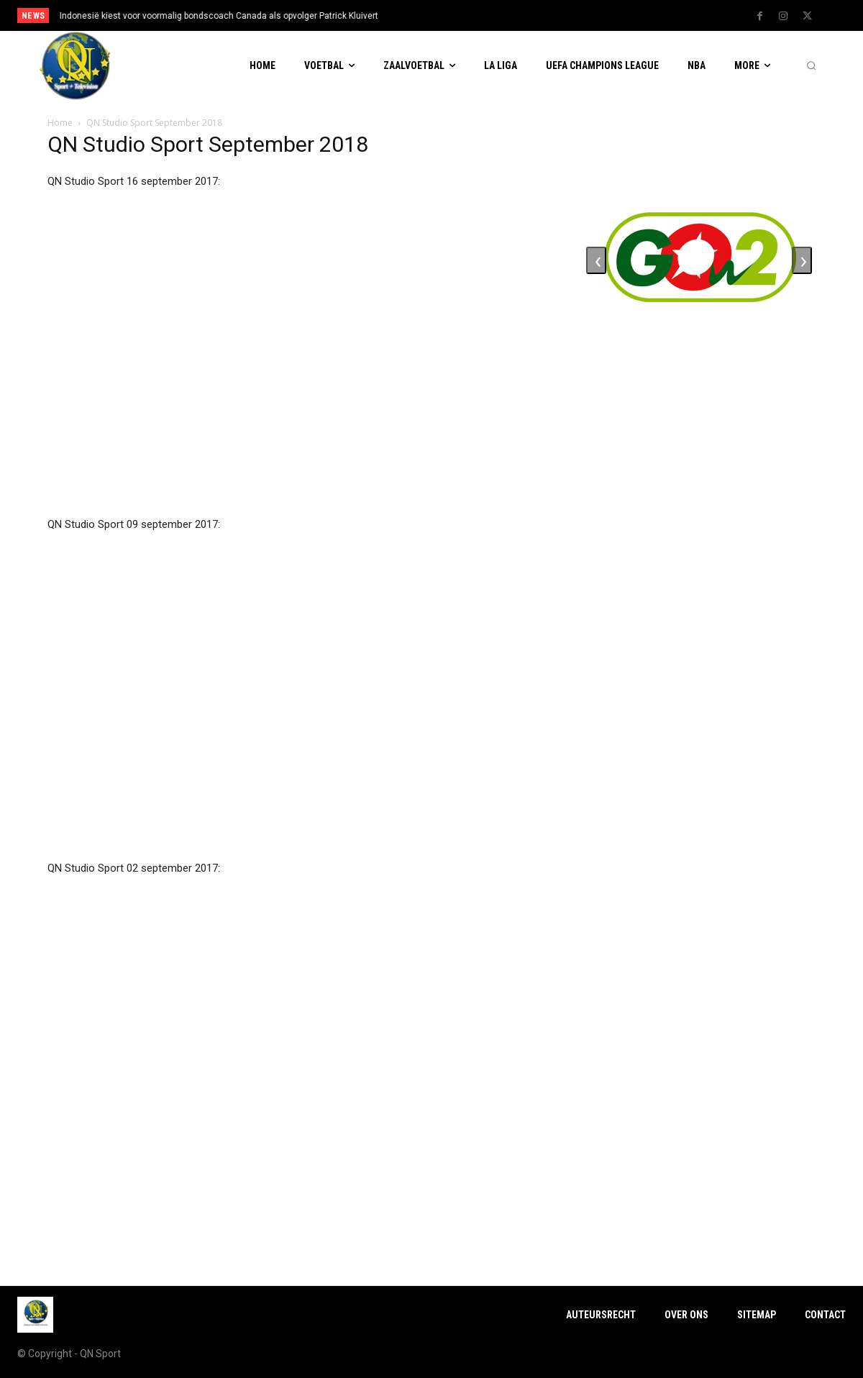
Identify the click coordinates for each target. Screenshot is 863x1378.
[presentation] (596, 260)
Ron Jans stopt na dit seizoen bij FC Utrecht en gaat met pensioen (191, 16)
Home (60, 123)
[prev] (454, 15)
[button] (811, 66)
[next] (477, 15)
